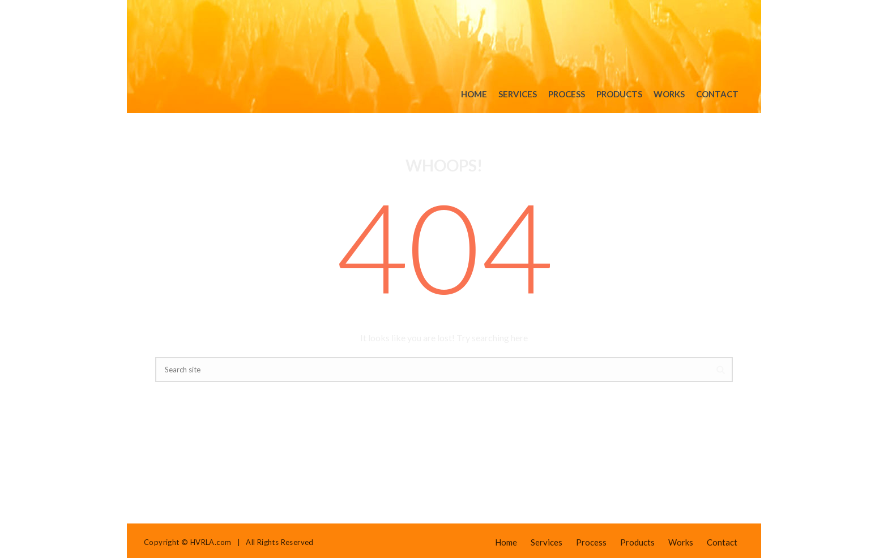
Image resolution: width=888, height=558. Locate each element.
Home (474, 94)
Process (566, 94)
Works (669, 94)
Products (619, 94)
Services (517, 94)
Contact (717, 94)
